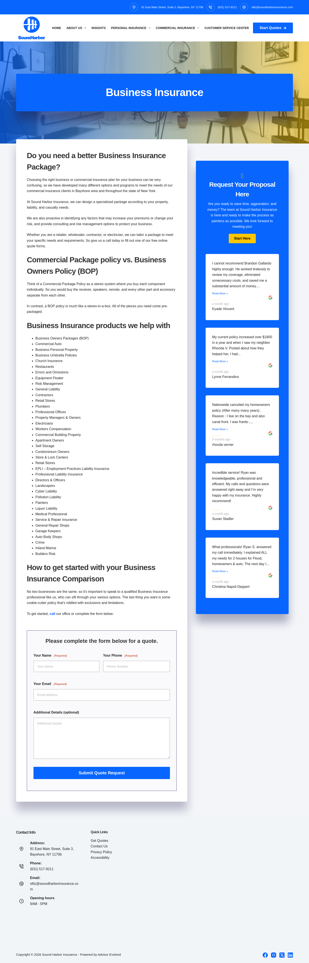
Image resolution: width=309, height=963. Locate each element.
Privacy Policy (101, 852)
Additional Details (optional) (56, 712)
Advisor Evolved (109, 954)
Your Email (50, 684)
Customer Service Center (226, 28)
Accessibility (100, 857)
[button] (242, 238)
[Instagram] (273, 955)
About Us (77, 28)
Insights (98, 28)
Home (56, 28)
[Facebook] (265, 955)
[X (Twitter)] (282, 955)
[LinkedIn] (290, 955)
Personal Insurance (131, 28)
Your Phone (120, 655)
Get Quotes (99, 840)
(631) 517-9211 (227, 7)
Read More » (220, 293)
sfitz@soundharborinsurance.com (272, 7)
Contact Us (99, 846)
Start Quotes (272, 28)
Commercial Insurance (178, 28)
